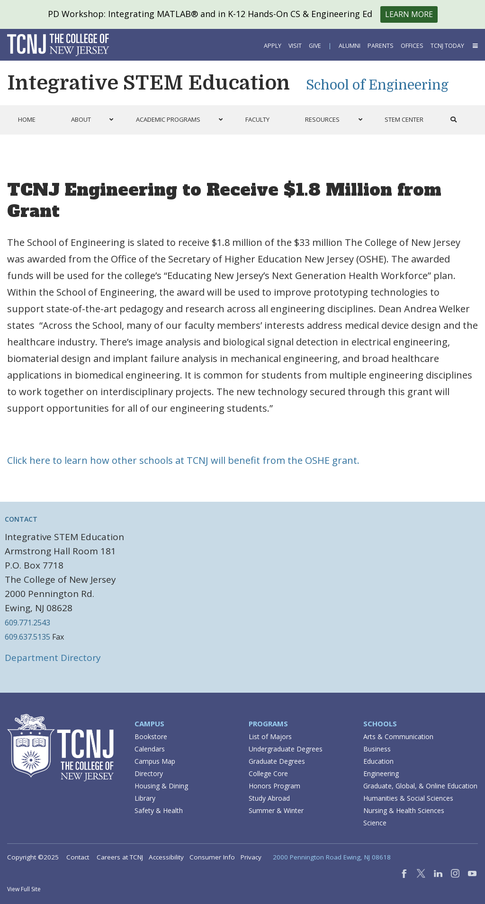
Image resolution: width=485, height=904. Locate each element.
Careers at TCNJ (120, 857)
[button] (474, 46)
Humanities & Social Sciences (408, 798)
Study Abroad (269, 798)
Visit (295, 46)
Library (145, 798)
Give (315, 46)
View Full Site (24, 889)
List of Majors (270, 736)
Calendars (150, 748)
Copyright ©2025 (33, 857)
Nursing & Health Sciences (403, 810)
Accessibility (166, 857)
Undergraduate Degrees (286, 748)
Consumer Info (212, 857)
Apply (272, 46)
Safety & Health (159, 810)
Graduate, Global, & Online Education (420, 785)
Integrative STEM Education (148, 83)
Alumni (349, 46)
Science (374, 822)
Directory (149, 773)
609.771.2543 (27, 622)
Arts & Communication (398, 736)
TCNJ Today (447, 46)
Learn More (409, 14)
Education (378, 761)
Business (377, 748)
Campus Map (155, 761)
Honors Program (274, 785)
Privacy (251, 857)
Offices (412, 46)
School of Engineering (377, 85)
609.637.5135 (27, 637)
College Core (268, 773)
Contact (77, 857)
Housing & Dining (161, 785)
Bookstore (151, 736)
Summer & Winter (276, 810)
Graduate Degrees (277, 761)
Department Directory (53, 657)
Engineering (381, 773)
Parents (381, 46)
